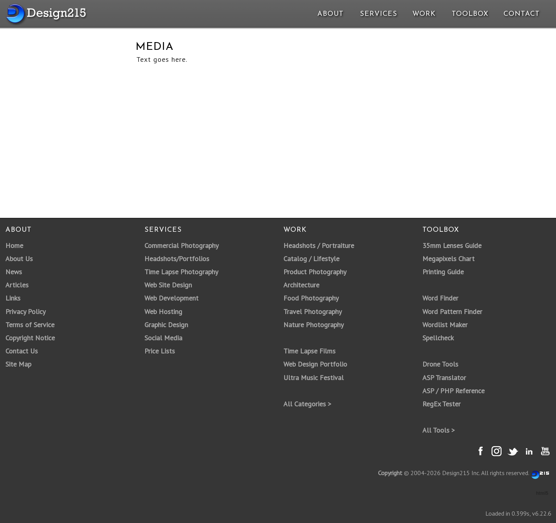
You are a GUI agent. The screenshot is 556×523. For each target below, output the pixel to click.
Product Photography (314, 271)
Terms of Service (29, 324)
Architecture (301, 284)
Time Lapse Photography (181, 271)
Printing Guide (443, 271)
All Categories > (307, 403)
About (330, 14)
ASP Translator (444, 377)
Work (424, 14)
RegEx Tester (441, 403)
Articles (17, 284)
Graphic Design (166, 324)
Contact (520, 14)
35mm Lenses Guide (451, 245)
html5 (542, 493)
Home (14, 245)
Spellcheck (438, 337)
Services (378, 14)
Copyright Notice (30, 337)
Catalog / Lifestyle (311, 258)
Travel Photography (312, 311)
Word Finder (440, 298)
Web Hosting (163, 311)
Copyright (390, 473)
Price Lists (159, 350)
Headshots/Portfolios (176, 258)
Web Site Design (168, 284)
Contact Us (21, 350)
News (13, 271)
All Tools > (438, 430)
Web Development (171, 298)
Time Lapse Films (309, 350)
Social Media (163, 337)
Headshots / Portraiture (318, 245)
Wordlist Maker (445, 324)
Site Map (18, 364)
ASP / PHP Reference (453, 390)
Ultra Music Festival (313, 377)
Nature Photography (313, 324)
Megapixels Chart (448, 258)
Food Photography (311, 298)
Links (12, 298)
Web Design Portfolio (315, 364)
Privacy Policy (25, 311)
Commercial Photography (181, 245)
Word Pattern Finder (452, 311)
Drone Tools (440, 364)
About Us (19, 258)
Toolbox (470, 14)
